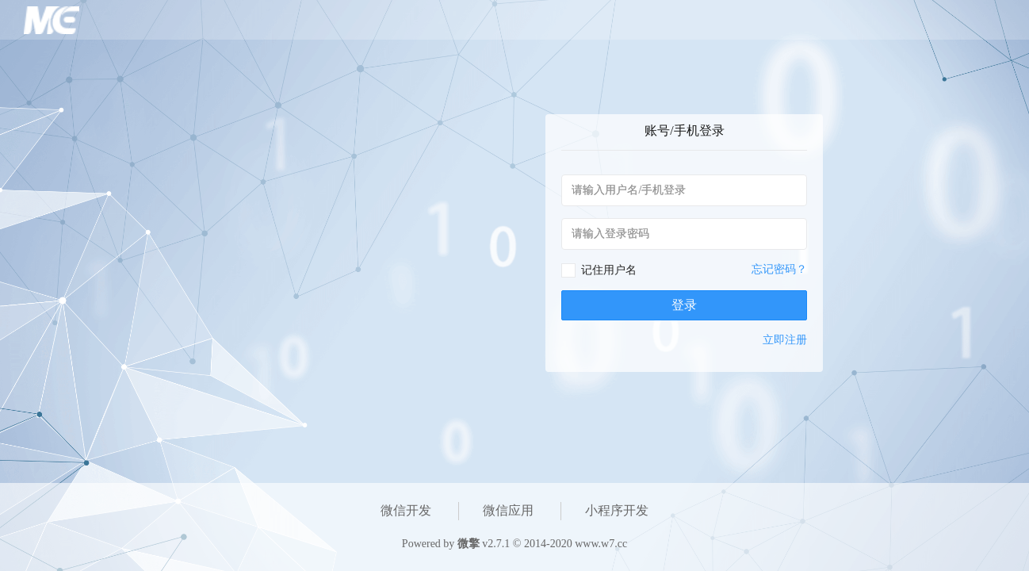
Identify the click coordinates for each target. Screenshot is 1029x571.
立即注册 (785, 340)
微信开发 (406, 510)
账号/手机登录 (684, 130)
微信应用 (508, 510)
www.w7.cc (601, 544)
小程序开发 (616, 510)
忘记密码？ (779, 269)
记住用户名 (609, 270)
